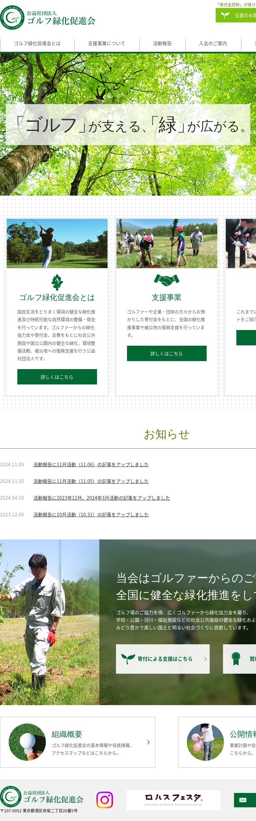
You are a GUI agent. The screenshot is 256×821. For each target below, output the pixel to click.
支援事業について (106, 43)
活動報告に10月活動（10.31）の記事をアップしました (91, 514)
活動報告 (162, 43)
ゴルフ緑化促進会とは (37, 43)
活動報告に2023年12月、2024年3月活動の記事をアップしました (101, 497)
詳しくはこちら (57, 376)
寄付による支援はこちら (165, 659)
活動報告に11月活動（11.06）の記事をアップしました (91, 464)
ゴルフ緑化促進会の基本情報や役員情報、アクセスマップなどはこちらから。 (93, 749)
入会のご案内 (213, 43)
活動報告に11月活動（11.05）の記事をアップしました (91, 481)
